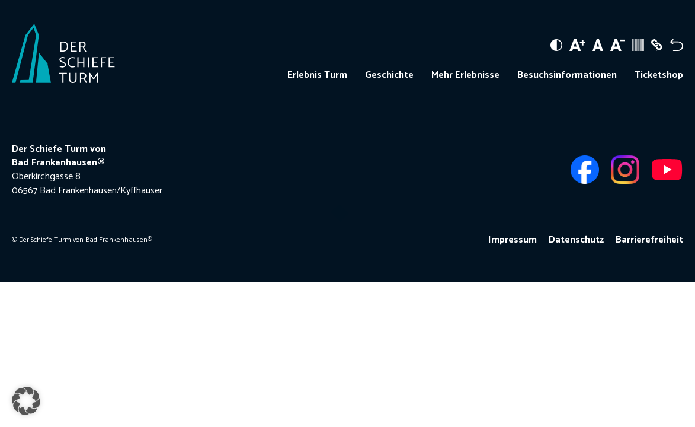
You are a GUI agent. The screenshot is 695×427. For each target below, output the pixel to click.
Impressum (512, 240)
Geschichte (389, 75)
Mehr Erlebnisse (465, 75)
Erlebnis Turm (317, 75)
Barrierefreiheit (649, 240)
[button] (26, 401)
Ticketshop (659, 75)
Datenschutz (576, 240)
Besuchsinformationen (567, 75)
